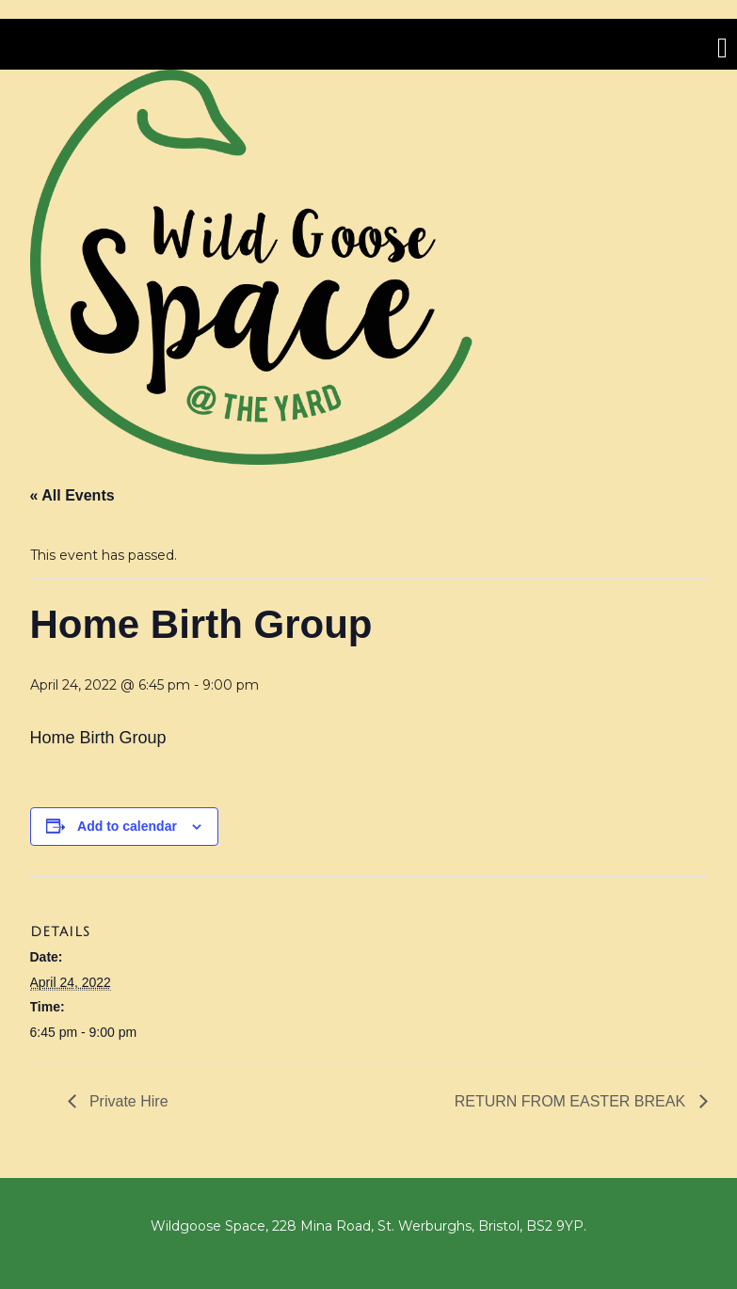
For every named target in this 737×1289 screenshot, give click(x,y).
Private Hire (127, 1101)
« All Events (72, 495)
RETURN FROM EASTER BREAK (572, 1101)
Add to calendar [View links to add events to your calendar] (127, 826)
